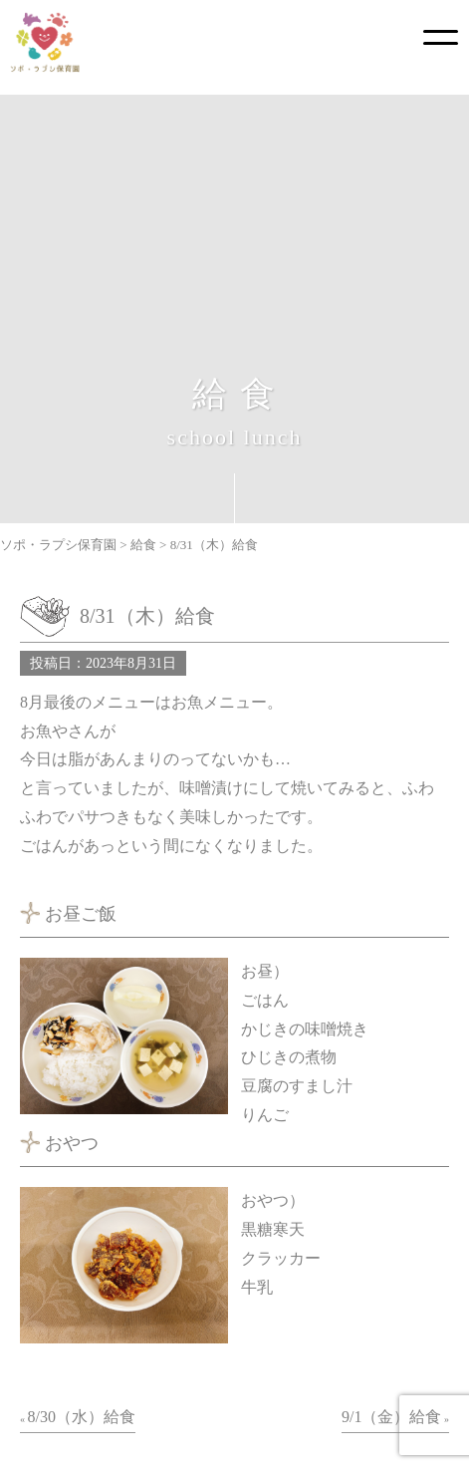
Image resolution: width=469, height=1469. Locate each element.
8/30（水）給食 (81, 1416)
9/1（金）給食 (391, 1416)
